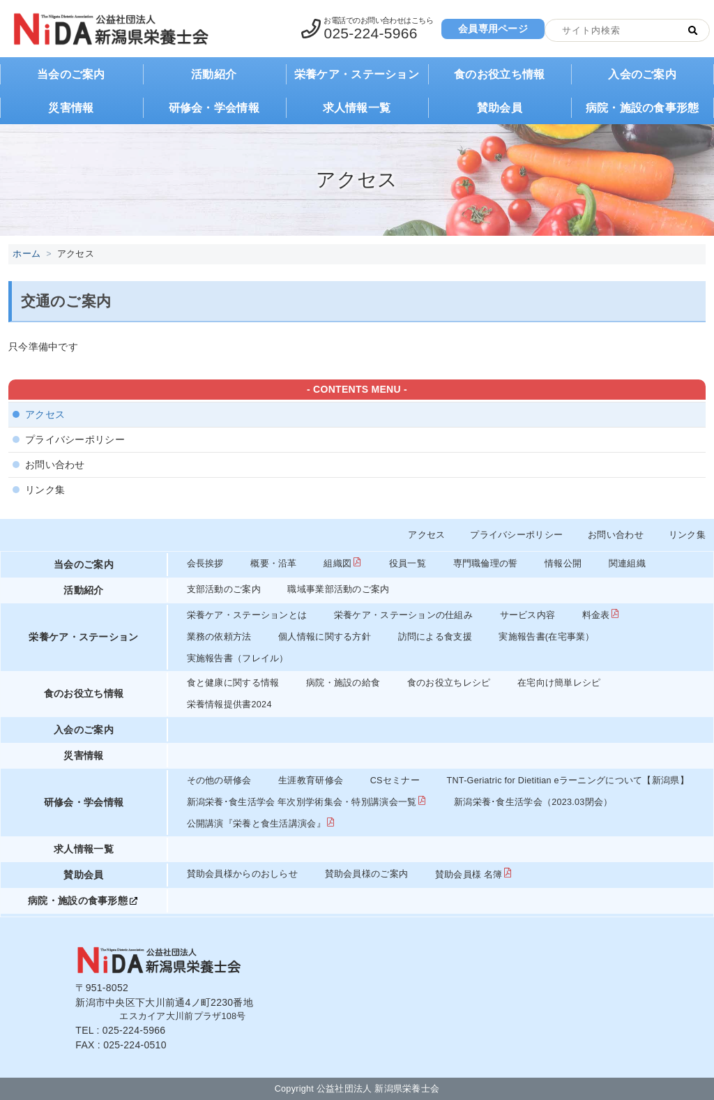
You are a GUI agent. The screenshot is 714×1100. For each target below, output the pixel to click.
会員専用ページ (493, 28)
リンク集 (45, 489)
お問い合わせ (55, 464)
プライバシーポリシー (75, 439)
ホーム (26, 254)
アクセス (45, 414)
